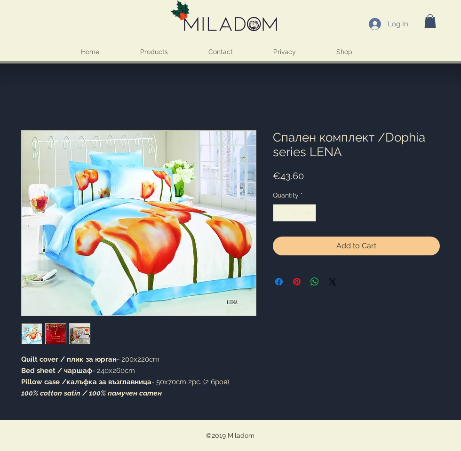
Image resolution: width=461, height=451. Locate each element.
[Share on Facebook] (279, 281)
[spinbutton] (294, 213)
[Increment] (309, 213)
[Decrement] (280, 213)
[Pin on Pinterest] (296, 281)
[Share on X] (332, 281)
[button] (430, 21)
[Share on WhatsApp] (314, 281)
